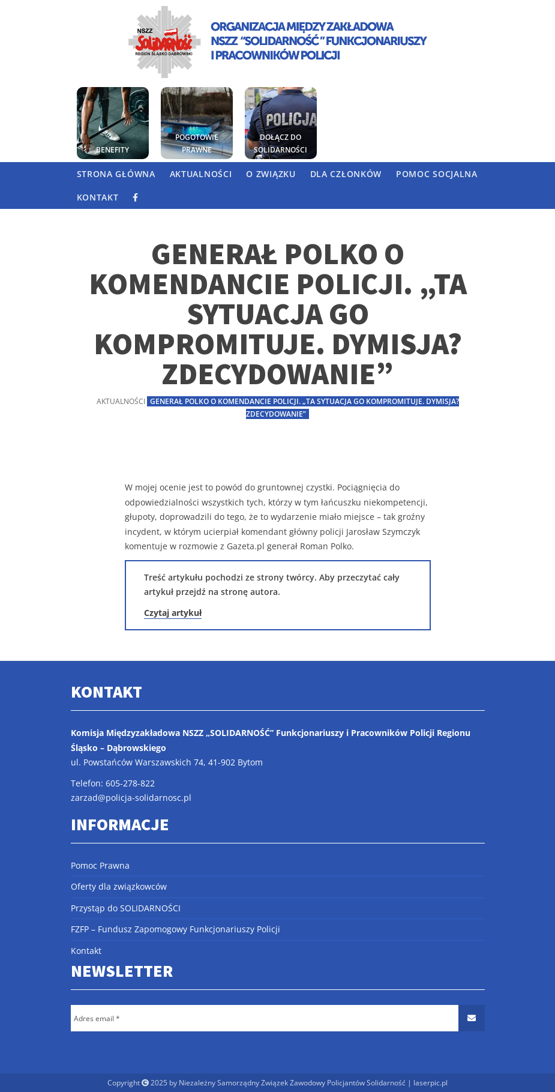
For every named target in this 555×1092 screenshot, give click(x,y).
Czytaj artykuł (173, 612)
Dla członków (346, 173)
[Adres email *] (278, 1018)
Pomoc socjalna (437, 173)
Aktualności (201, 173)
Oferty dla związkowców (119, 886)
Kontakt (98, 197)
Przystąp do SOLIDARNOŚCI (126, 908)
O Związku (270, 173)
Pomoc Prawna (100, 865)
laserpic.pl (430, 1083)
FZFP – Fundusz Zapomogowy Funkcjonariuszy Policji (175, 929)
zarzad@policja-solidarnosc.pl (131, 797)
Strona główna (116, 173)
